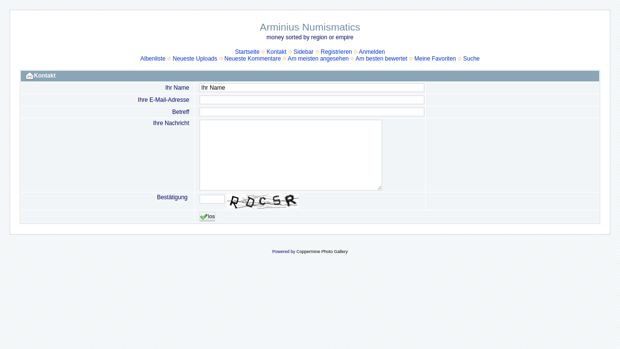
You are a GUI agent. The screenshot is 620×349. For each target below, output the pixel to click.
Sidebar (303, 51)
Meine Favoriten (435, 58)
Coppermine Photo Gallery (322, 251)
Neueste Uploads (194, 58)
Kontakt (277, 51)
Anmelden (372, 51)
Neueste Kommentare (252, 58)
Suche (471, 58)
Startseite (247, 51)
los (207, 217)
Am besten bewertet (381, 58)
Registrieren (336, 51)
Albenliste (153, 58)
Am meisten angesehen (318, 58)
